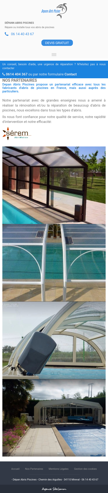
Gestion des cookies (85, 468)
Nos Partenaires (34, 468)
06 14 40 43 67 (22, 34)
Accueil (15, 468)
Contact (71, 74)
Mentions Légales (58, 468)
